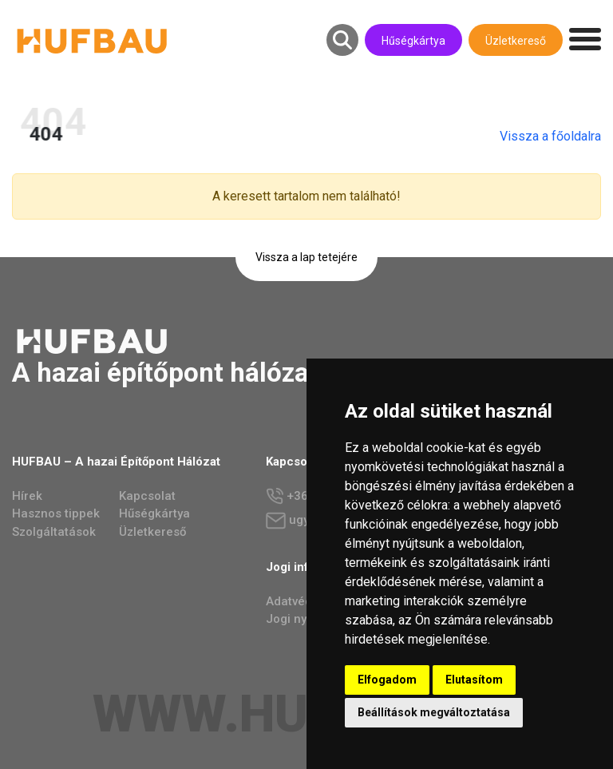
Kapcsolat (147, 496)
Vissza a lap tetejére (306, 257)
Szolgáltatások (54, 532)
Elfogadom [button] (387, 679)
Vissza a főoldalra (557, 136)
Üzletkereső (515, 40)
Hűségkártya (413, 40)
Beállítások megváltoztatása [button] (434, 712)
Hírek (27, 496)
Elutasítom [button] (474, 679)
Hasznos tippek (56, 513)
